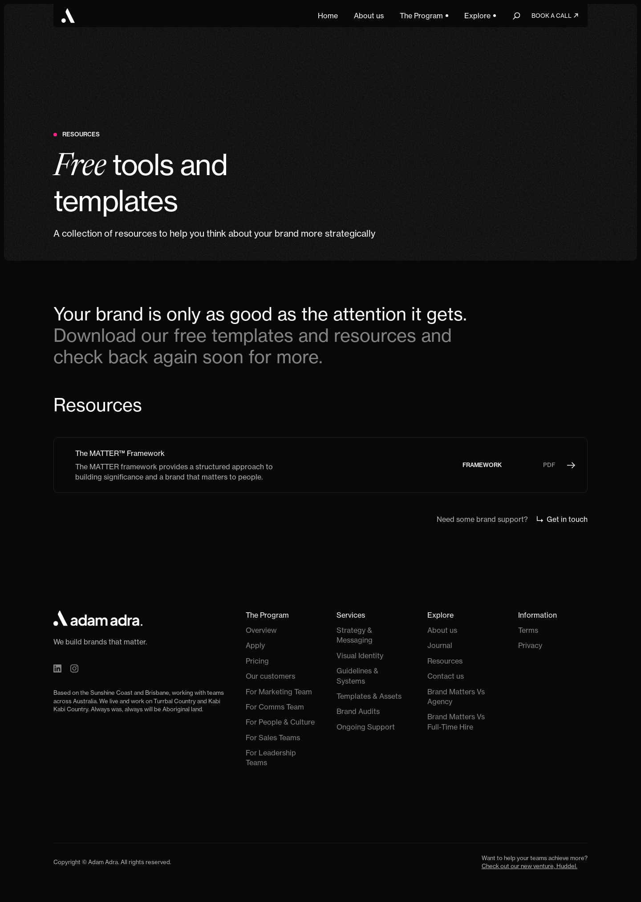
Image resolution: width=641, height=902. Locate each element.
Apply (255, 645)
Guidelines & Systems (357, 676)
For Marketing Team (279, 691)
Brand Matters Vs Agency (456, 696)
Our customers (270, 676)
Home (328, 15)
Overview (261, 630)
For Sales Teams (273, 737)
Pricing (257, 660)
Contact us (445, 676)
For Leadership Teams (271, 758)
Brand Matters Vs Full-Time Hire (456, 722)
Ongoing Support (366, 726)
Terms (528, 630)
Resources (444, 660)
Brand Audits (358, 711)
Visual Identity (360, 655)
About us (369, 15)
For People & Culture (280, 722)
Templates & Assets (369, 696)
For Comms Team (275, 706)
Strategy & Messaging (355, 635)
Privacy (530, 645)
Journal (439, 645)
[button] (424, 15)
